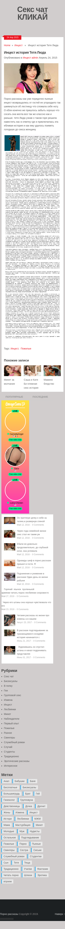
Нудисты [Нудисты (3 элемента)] (35, 831)
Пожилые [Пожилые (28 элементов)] (9, 843)
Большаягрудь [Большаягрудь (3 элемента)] (12, 793)
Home (7, 45)
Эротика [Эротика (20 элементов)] (42, 875)
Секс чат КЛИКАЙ (32, 13)
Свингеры (9, 737)
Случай (8, 747)
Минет (7, 714)
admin (35, 57)
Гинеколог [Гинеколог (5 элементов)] (9, 800)
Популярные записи (14, 397)
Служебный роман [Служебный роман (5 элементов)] (14, 856)
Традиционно (11, 756)
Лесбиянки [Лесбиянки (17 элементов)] (23, 818)
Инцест (19, 45)
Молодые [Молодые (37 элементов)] (9, 831)
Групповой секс (12, 695)
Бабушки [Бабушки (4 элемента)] (20, 781)
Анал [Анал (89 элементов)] (6, 781)
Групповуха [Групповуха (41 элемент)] (26, 800)
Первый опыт (11, 723)
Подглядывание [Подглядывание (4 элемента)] (30, 837)
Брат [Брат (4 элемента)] (28, 793)
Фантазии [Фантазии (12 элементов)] (42, 869)
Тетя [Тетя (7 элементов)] (16, 862)
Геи (6, 690)
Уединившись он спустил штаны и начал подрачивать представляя (31, 650)
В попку (8, 685)
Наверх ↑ (60, 914)
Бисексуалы (11, 681)
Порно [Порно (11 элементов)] (23, 843)
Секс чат (9, 676)
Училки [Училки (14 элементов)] (28, 869)
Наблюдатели (11, 718)
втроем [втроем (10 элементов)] (8, 881)
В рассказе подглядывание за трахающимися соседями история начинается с (32, 634)
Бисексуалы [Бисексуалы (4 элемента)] (29, 787)
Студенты (9, 751)
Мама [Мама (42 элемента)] (7, 825)
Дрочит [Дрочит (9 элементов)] (41, 806)
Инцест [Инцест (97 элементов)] (33, 812)
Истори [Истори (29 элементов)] (8, 818)
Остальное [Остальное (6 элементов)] (10, 837)
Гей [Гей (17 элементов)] (38, 793)
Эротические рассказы (16, 761)
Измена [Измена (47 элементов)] (20, 812)
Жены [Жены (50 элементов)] (7, 812)
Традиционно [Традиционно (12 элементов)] (11, 869)
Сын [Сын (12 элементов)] (6, 862)
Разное (8, 732)
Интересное (11, 765)
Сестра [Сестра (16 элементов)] (24, 850)
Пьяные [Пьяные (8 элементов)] (36, 843)
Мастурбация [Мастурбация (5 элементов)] (23, 825)
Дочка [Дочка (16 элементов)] (28, 806)
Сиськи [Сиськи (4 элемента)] (37, 850)
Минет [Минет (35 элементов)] (39, 825)
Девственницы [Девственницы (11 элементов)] (12, 806)
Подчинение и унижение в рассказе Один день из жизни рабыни (32, 577)
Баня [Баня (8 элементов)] (32, 781)
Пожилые (26, 348)
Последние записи (40, 397)
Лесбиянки (10, 709)
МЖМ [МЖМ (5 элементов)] (37, 818)
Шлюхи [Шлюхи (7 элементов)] (28, 875)
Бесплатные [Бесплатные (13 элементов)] (10, 787)
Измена (8, 700)
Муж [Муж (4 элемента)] (22, 831)
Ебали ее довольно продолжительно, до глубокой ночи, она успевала (32, 547)
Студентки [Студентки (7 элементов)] (35, 856)
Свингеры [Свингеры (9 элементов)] (9, 850)
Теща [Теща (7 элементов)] (27, 862)
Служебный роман (14, 742)
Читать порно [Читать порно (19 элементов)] (11, 875)
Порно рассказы (9, 914)
